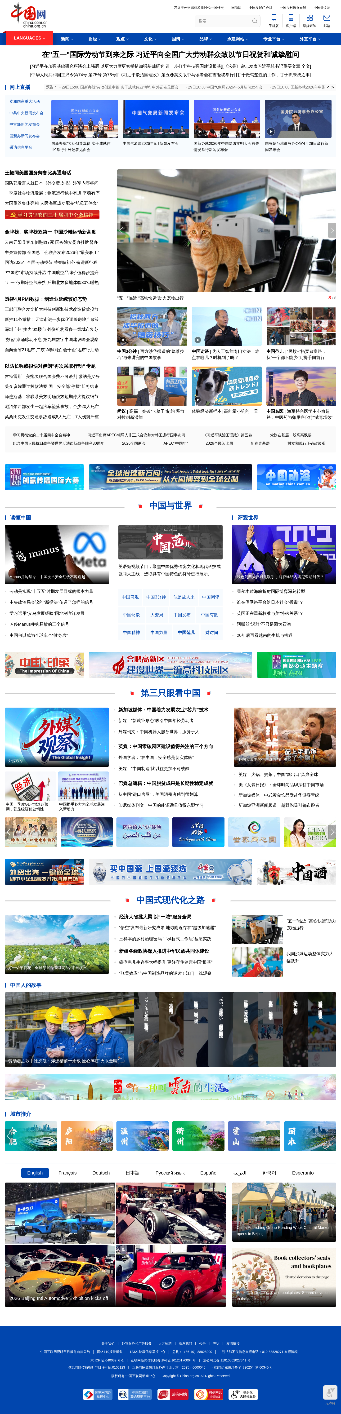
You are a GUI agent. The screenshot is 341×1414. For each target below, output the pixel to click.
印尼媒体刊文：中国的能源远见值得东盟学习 (161, 805)
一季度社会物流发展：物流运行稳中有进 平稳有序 (52, 193)
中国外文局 (322, 7)
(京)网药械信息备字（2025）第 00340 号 (242, 1367)
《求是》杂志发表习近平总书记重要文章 (262, 66)
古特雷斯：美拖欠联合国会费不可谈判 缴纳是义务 (52, 376)
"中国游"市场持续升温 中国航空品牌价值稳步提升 (52, 272)
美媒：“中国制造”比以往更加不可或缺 (153, 768)
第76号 (109, 74)
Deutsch (101, 1172)
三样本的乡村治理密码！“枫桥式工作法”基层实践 (165, 938)
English (35, 1172)
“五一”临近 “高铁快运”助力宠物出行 (293, 298)
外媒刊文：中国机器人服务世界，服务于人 (158, 731)
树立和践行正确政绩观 (306, 443)
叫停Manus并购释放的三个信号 (39, 624)
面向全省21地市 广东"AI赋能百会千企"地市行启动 (52, 349)
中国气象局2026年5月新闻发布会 (151, 144)
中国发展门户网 (260, 7)
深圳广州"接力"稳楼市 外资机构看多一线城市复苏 (52, 329)
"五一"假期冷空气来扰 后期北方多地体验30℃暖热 (52, 282)
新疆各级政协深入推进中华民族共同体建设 (164, 951)
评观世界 (248, 518)
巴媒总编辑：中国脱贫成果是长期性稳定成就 (165, 783)
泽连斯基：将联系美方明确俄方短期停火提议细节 (52, 396)
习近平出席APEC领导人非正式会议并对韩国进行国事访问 (136, 435)
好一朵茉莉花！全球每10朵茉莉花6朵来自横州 (47, 968)
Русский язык (170, 1172)
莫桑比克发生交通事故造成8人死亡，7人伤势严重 (52, 416)
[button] (332, 230)
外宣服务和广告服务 (137, 1343)
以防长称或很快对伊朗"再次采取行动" (45, 366)
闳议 (121, 411)
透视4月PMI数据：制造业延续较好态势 (46, 299)
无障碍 (330, 1395)
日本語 (133, 1172)
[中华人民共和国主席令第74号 (58, 74)
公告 (202, 1343)
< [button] (328, 87)
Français (67, 1172)
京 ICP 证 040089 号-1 (107, 1360)
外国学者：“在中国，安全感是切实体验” (156, 757)
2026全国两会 (134, 443)
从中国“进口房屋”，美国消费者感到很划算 (158, 794)
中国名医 (274, 411)
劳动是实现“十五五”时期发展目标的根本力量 (51, 591)
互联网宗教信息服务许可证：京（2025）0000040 (169, 1367)
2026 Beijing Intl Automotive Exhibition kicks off (58, 1298)
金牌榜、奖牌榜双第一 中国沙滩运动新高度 (50, 232)
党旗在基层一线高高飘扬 (291, 435)
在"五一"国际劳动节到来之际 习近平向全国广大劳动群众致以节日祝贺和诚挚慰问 (170, 54)
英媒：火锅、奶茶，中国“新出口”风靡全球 (278, 774)
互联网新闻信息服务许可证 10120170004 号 (163, 1360)
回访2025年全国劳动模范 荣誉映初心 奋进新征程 (51, 262)
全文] (306, 66)
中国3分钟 (127, 351)
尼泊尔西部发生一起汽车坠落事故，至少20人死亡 (52, 406)
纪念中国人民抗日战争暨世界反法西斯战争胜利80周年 (58, 443)
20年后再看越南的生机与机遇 (265, 635)
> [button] (333, 87)
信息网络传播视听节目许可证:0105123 (96, 1367)
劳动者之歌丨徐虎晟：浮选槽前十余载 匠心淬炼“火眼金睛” (63, 1061)
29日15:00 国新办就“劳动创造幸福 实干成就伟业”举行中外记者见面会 (120, 87)
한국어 (269, 1172)
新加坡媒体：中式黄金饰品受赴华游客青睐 (278, 795)
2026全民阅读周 (219, 443)
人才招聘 (165, 1343)
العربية (240, 1172)
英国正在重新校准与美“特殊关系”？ (270, 613)
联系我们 (185, 1343)
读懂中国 (20, 518)
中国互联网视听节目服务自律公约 (65, 1352)
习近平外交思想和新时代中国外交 (199, 7)
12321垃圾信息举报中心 (147, 1352)
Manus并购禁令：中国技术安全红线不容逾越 (47, 577)
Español (208, 1172)
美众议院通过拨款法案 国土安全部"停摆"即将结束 (52, 386)
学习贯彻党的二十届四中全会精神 (41, 435)
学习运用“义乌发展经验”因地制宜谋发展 (47, 613)
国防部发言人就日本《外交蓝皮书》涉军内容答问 (52, 183)
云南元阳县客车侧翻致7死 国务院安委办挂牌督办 (51, 242)
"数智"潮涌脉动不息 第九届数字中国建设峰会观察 (52, 339)
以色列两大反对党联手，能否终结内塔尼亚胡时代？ (280, 577)
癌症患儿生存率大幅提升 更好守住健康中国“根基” (166, 962)
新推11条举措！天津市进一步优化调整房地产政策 (52, 319)
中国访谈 (200, 351)
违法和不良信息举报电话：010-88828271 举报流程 (259, 1352)
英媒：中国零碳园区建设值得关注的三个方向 (165, 746)
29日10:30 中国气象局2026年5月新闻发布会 (225, 87)
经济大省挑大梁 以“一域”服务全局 (155, 916)
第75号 (95, 74)
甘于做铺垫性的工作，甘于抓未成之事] (274, 74)
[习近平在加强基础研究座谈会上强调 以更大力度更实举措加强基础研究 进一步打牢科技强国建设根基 (125, 66)
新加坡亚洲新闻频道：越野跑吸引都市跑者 (278, 805)
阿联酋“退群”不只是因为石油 (264, 624)
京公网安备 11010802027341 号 (227, 1360)
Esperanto (303, 1172)
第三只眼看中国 (170, 693)
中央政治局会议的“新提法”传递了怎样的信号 (51, 602)
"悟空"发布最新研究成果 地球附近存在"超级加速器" (167, 927)
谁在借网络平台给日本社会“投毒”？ (270, 602)
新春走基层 (260, 443)
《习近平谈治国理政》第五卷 (227, 435)
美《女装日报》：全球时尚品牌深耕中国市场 (281, 784)
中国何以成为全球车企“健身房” (38, 635)
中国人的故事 (25, 985)
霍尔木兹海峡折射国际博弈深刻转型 (271, 591)
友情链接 (233, 1343)
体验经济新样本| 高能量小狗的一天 (225, 411)
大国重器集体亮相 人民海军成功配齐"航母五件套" (52, 203)
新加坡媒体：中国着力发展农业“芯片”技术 (163, 709)
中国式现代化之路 (170, 900)
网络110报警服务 (109, 1352)
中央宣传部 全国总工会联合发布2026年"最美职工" (52, 252)
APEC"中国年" (175, 443)
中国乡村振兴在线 (293, 7)
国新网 (236, 7)
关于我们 (108, 1343)
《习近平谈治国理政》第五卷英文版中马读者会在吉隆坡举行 (176, 74)
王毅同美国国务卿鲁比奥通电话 (38, 172)
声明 (216, 1343)
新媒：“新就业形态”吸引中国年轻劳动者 (156, 720)
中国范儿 (274, 351)
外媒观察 (15, 761)
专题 (91, 366)
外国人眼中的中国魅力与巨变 (263, 760)
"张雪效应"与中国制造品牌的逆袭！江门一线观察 (165, 973)
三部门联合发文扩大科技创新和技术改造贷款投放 (52, 309)
